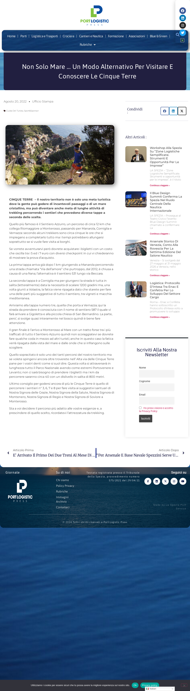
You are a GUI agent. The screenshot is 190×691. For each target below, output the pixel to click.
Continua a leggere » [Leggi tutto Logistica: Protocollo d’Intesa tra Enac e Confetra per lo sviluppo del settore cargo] (160, 317)
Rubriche (87, 44)
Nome (142, 367)
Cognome (144, 381)
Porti (23, 36)
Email (142, 394)
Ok (135, 685)
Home (11, 36)
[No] (184, 685)
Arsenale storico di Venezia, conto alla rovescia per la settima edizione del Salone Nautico (165, 248)
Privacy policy (149, 685)
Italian (151, 688)
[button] (165, 111)
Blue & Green (158, 36)
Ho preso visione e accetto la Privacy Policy (156, 410)
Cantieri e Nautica (91, 36)
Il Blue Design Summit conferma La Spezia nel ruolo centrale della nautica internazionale (166, 201)
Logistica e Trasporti (45, 36)
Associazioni (137, 36)
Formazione (116, 36)
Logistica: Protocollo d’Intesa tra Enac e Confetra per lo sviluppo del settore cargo (165, 290)
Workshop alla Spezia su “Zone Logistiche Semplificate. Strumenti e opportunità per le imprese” (166, 156)
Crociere (68, 36)
